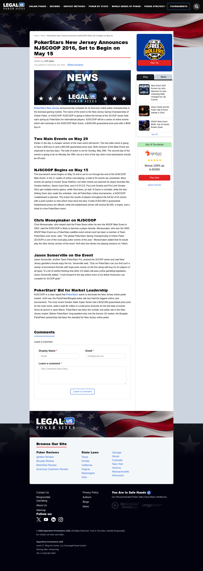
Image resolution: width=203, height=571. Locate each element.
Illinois (115, 456)
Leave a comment (50, 363)
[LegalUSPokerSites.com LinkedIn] (53, 519)
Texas (84, 457)
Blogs (86, 501)
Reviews (55, 6)
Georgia (116, 452)
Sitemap (41, 510)
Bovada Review (45, 461)
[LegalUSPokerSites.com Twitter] (38, 519)
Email (89, 351)
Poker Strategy (154, 6)
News (43, 36)
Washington (88, 473)
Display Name (48, 351)
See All (154, 134)
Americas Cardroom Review (52, 469)
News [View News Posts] (163, 77)
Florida (85, 461)
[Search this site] (196, 6)
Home (36, 36)
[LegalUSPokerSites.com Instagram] (61, 519)
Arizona (116, 468)
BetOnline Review (46, 465)
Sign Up (154, 63)
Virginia (85, 469)
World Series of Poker (126, 6)
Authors (87, 497)
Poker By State (98, 6)
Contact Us (42, 492)
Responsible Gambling (43, 499)
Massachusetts (120, 471)
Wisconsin (118, 475)
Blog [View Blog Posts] (145, 77)
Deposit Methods (74, 6)
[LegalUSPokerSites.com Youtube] (46, 519)
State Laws (90, 452)
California (86, 465)
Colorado (117, 460)
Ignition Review (154, 185)
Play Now (154, 177)
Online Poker (37, 6)
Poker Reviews (47, 452)
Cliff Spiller (49, 61)
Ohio (84, 477)
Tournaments (178, 6)
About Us (41, 505)
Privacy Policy (90, 492)
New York (117, 464)
